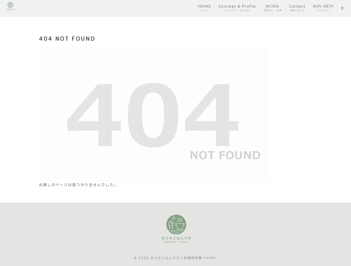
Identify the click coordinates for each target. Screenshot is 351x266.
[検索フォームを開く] (342, 8)
